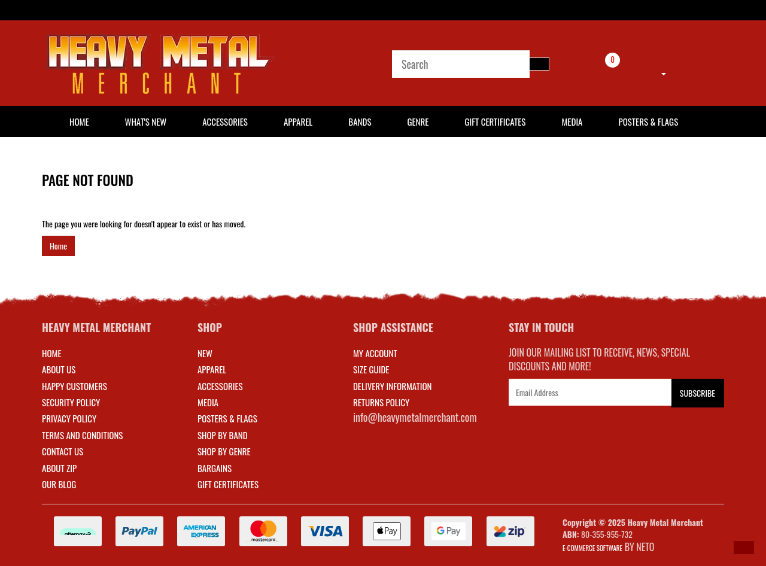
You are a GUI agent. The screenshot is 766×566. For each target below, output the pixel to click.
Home (58, 245)
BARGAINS (214, 467)
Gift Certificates (494, 121)
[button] (744, 547)
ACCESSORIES (220, 385)
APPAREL (211, 369)
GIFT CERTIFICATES (228, 484)
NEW (204, 353)
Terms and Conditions (82, 435)
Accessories (225, 121)
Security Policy (71, 402)
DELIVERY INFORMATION (392, 385)
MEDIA (207, 402)
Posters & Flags (648, 121)
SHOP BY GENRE (224, 451)
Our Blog (59, 484)
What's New (146, 121)
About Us (58, 369)
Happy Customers (74, 385)
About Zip (59, 467)
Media (571, 121)
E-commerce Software (592, 548)
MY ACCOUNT (375, 353)
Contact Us (62, 451)
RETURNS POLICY (381, 402)
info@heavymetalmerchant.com (415, 417)
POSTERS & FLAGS (227, 418)
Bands (359, 121)
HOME (79, 121)
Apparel (298, 121)
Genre (417, 121)
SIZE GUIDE (371, 369)
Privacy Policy (69, 418)
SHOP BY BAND (222, 435)
